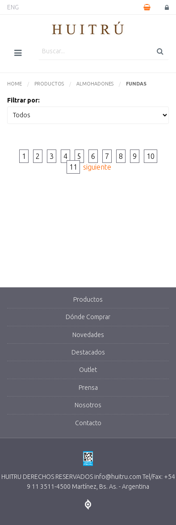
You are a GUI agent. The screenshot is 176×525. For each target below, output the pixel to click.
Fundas (136, 83)
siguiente (97, 167)
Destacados (88, 352)
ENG (13, 7)
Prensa (88, 387)
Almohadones (94, 83)
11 (73, 167)
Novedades (88, 334)
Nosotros (88, 405)
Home (14, 83)
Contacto (88, 423)
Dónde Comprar (88, 316)
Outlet (88, 369)
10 (151, 156)
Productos (49, 83)
